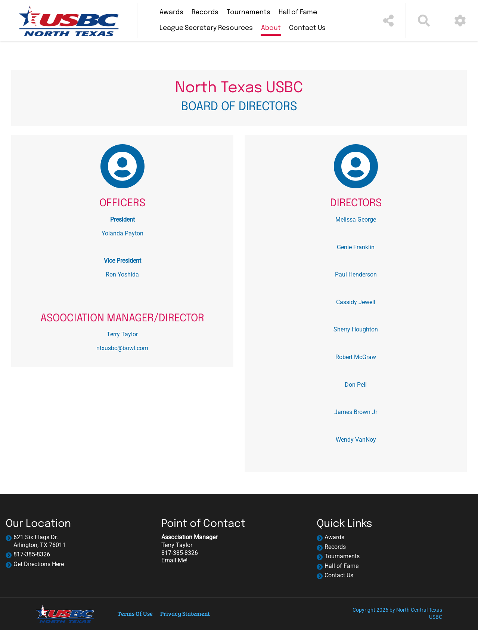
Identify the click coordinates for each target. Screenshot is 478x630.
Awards (171, 12)
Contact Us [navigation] (339, 575)
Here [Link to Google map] (58, 564)
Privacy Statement (185, 613)
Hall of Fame (298, 12)
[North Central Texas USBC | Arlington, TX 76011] (68, 20)
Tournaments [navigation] (342, 556)
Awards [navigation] (334, 537)
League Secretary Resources (206, 28)
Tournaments (248, 12)
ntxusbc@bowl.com (122, 348)
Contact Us (307, 28)
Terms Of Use (135, 613)
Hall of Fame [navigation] (341, 565)
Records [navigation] (335, 546)
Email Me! (174, 560)
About (271, 28)
